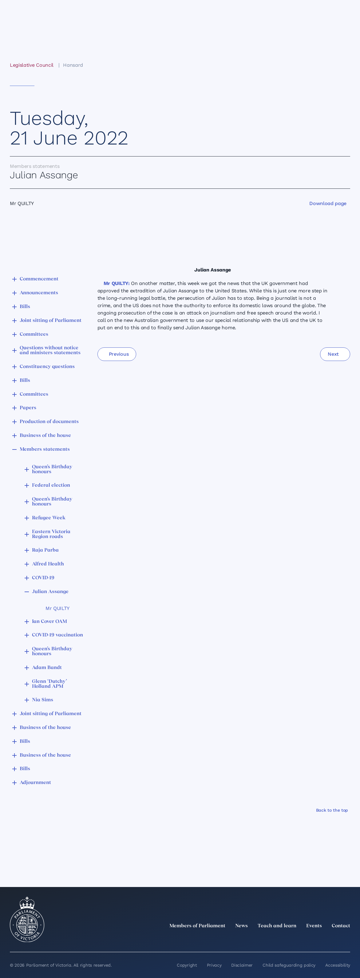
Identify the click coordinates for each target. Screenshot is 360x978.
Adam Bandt (47, 668)
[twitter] (279, 939)
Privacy (214, 965)
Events (314, 926)
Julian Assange (50, 592)
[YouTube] (333, 939)
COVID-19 (43, 578)
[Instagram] (306, 939)
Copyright (187, 965)
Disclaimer (242, 965)
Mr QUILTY (57, 608)
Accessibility (337, 965)
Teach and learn (277, 926)
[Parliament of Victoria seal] (27, 919)
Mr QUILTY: (117, 283)
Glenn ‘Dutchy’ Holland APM (49, 684)
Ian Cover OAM (49, 622)
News (241, 926)
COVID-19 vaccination (57, 635)
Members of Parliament (197, 926)
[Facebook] (319, 939)
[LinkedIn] (292, 939)
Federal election (51, 485)
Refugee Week (48, 518)
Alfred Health (48, 564)
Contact (341, 926)
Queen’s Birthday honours (52, 469)
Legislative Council (31, 65)
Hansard (73, 65)
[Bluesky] (346, 939)
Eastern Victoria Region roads (51, 534)
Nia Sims (42, 700)
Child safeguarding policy (289, 965)
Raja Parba (45, 550)
